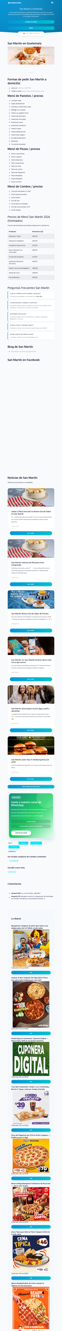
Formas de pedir (31, 22)
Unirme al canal (21, 833)
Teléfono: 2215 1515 (24, 88)
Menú (31, 28)
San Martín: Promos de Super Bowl (23, 352)
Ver (31, 972)
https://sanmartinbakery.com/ (33, 91)
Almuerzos (14, 847)
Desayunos (36, 843)
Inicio (26, 33)
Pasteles (23, 843)
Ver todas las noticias (31, 787)
